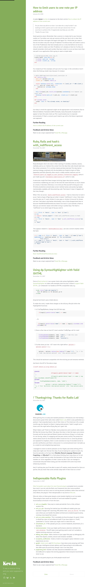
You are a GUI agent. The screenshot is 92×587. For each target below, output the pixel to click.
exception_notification (43, 539)
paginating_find (41, 550)
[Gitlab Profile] (7, 578)
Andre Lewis (44, 543)
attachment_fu (40, 524)
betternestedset (41, 528)
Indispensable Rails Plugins (49, 478)
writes (46, 19)
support (77, 283)
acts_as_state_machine (43, 517)
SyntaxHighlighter (39, 283)
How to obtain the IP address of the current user (48, 125)
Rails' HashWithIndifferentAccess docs (45, 254)
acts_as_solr (40, 508)
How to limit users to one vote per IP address (55, 9)
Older (46, 574)
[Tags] (14, 578)
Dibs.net (72, 493)
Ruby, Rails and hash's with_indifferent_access (47, 143)
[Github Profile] (4, 578)
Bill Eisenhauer (56, 543)
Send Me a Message (61, 133)
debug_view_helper (42, 534)
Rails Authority (42, 281)
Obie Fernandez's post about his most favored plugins (50, 486)
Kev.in (9, 563)
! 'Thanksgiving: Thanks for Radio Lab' (56, 397)
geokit (38, 543)
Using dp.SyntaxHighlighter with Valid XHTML (56, 271)
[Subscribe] (11, 578)
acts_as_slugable (41, 504)
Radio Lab (63, 420)
